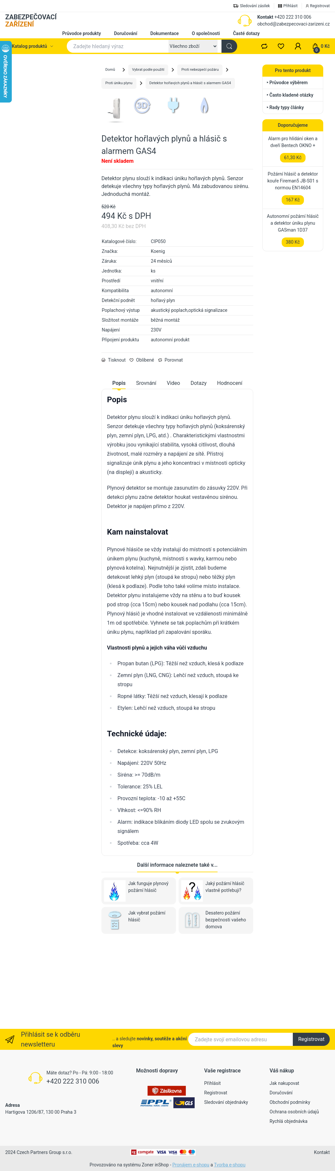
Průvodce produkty (81, 33)
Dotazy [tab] (198, 465)
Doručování (125, 33)
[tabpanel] (177, 703)
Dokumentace (164, 33)
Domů (110, 69)
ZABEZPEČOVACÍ (31, 20)
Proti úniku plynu (118, 83)
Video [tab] (173, 465)
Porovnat (170, 441)
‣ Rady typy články (285, 107)
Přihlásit (212, 1083)
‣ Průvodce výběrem (287, 82)
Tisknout (113, 441)
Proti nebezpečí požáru (200, 69)
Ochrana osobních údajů (294, 1111)
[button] (298, 46)
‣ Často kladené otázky (290, 95)
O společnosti (206, 33)
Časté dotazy (246, 33)
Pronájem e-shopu (190, 1164)
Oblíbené (142, 441)
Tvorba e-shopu (229, 1164)
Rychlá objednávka (289, 1121)
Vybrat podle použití (148, 69)
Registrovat (311, 1039)
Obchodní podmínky (290, 1102)
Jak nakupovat (284, 1083)
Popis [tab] (119, 465)
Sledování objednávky (226, 1102)
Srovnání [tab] (146, 465)
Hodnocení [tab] (229, 465)
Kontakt (265, 17)
